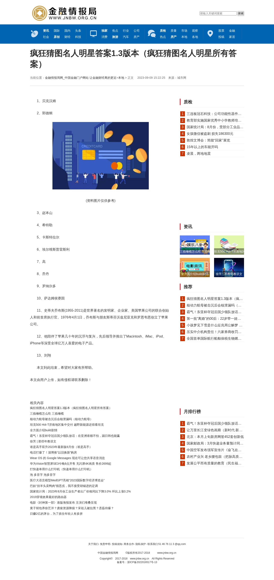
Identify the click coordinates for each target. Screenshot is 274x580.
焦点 (115, 30)
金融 (232, 30)
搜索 (241, 13)
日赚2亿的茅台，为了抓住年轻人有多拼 (56, 513)
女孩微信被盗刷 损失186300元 (210, 133)
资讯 (188, 226)
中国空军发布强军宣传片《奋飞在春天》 (217, 450)
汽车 (126, 37)
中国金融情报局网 (108, 552)
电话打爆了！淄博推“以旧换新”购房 (53, 452)
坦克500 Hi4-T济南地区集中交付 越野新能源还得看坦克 (67, 424)
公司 (137, 30)
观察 (195, 30)
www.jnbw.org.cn (166, 552)
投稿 (221, 37)
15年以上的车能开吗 (202, 147)
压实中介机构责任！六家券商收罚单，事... (219, 332)
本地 (184, 37)
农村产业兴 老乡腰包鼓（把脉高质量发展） (220, 456)
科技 (78, 37)
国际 (57, 30)
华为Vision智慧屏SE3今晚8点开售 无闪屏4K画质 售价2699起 (70, 463)
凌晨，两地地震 (199, 153)
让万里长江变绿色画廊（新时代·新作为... (218, 430)
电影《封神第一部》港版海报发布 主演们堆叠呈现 (63, 502)
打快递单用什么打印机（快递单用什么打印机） (61, 469)
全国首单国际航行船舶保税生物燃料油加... (219, 338)
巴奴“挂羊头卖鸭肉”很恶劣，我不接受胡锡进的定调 (64, 486)
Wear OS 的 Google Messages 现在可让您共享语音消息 (67, 458)
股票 (221, 30)
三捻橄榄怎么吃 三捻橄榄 (47, 413)
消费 (104, 37)
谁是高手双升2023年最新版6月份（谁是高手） (61, 447)
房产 (137, 37)
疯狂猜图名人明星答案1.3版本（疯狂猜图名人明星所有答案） (71, 408)
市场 (184, 30)
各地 (195, 37)
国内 (67, 30)
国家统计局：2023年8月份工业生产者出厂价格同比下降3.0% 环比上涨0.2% (80, 491)
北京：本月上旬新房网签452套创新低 (215, 437)
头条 (78, 30)
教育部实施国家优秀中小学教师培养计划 (217, 120)
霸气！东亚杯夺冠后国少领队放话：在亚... (219, 312)
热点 (163, 37)
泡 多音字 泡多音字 (43, 474)
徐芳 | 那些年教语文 (43, 441)
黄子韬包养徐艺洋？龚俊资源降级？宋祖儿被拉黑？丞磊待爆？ (72, 508)
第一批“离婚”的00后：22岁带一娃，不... (217, 318)
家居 (232, 37)
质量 (174, 30)
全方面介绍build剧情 (43, 430)
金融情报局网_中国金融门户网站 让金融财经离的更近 (80, 77)
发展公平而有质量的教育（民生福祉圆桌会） (221, 463)
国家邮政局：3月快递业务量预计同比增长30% (222, 443)
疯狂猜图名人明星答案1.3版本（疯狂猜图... (220, 298)
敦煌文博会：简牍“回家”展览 (208, 140)
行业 (126, 30)
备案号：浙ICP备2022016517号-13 (137, 562)
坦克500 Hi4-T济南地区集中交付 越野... (240, 251)
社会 (46, 37)
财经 (67, 37)
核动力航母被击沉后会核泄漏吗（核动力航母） (61, 419)
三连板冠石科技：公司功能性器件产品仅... (219, 114)
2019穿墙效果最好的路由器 (48, 497)
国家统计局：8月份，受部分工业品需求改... (220, 127)
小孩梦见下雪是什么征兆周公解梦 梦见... (218, 325)
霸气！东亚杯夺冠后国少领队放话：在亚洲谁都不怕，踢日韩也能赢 (75, 435)
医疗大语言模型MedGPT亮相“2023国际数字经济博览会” (67, 480)
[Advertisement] (99, 528)
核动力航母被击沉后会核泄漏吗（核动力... (219, 305)
